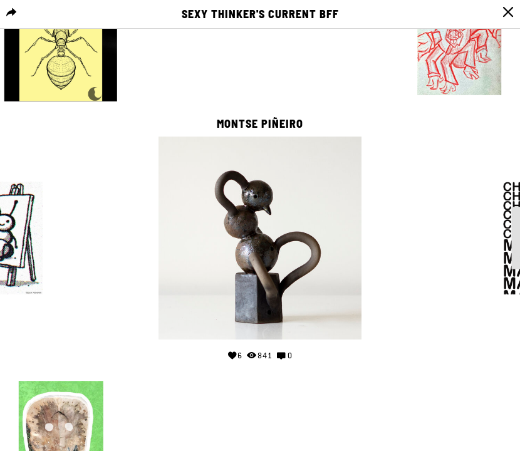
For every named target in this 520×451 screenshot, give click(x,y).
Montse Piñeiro (260, 124)
